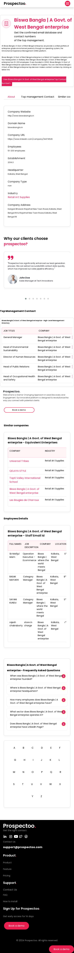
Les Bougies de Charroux (24, 500)
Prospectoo (15, 3)
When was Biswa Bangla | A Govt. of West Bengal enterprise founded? (36, 677)
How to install (10, 901)
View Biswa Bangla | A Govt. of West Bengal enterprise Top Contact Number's (34, 81)
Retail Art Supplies (19, 197)
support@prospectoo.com (22, 847)
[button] (26, 298)
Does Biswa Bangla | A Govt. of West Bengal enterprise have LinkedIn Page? (33, 725)
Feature (7, 869)
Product (7, 862)
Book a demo (62, 949)
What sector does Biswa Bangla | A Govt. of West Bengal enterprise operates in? (36, 713)
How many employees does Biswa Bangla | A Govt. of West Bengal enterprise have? (34, 701)
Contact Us (10, 889)
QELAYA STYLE (17, 471)
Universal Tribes (19, 461)
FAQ (5, 894)
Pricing (6, 875)
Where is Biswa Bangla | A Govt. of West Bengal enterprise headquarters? (35, 689)
